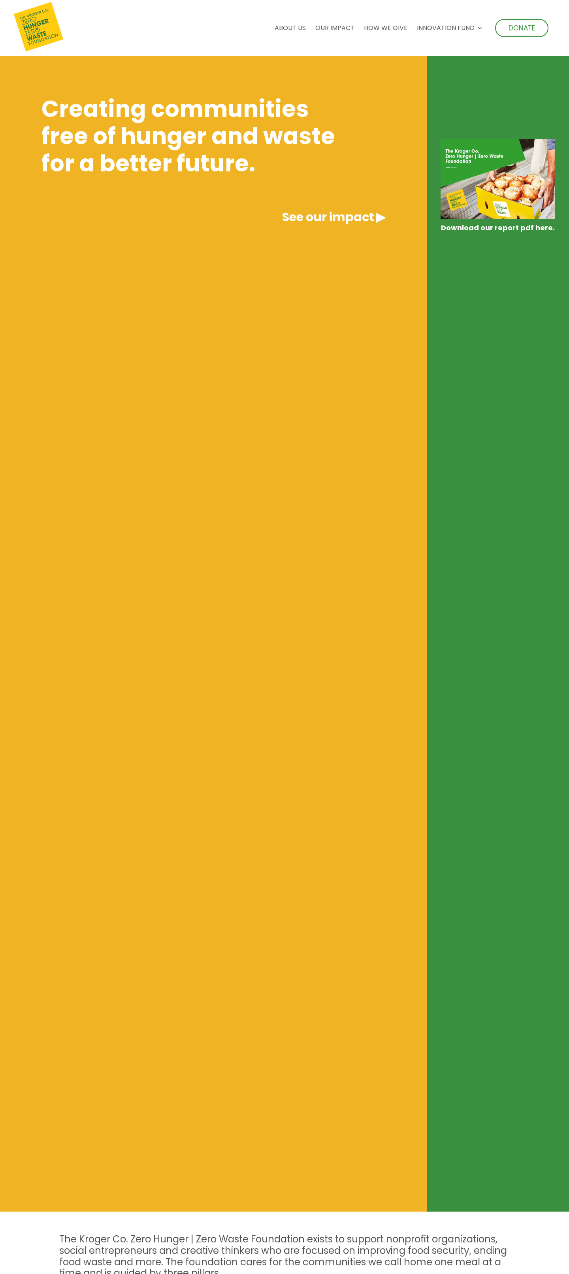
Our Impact (334, 27)
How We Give (385, 27)
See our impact (328, 217)
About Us (290, 27)
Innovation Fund (446, 27)
